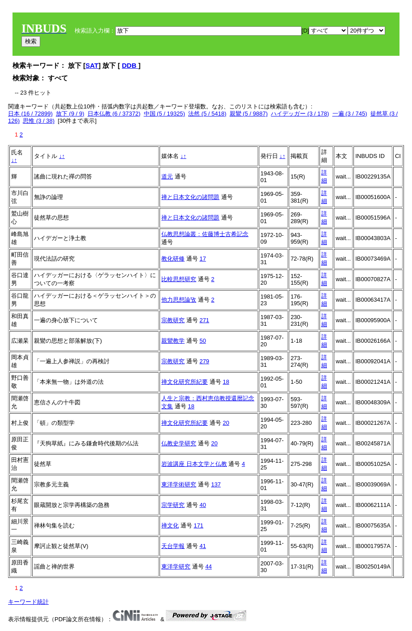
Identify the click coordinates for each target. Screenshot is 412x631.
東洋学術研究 (178, 484)
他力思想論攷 (178, 299)
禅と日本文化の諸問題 (190, 197)
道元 (167, 176)
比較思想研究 (178, 279)
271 (204, 320)
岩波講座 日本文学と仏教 (194, 464)
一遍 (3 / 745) (349, 113)
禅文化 (170, 525)
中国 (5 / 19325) (164, 113)
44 (208, 566)
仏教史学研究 (178, 443)
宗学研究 (173, 505)
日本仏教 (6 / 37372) (114, 113)
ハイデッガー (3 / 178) (300, 113)
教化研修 (173, 258)
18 (226, 381)
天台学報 (173, 546)
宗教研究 (173, 320)
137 (216, 484)
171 (198, 525)
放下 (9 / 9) (70, 113)
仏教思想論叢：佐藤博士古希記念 (204, 234)
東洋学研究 (175, 566)
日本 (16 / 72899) (30, 113)
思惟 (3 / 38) (39, 120)
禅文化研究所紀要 (184, 381)
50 (202, 340)
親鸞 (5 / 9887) (249, 113)
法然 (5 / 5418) (207, 113)
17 (202, 258)
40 (202, 505)
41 (202, 546)
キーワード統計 (28, 601)
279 (204, 361)
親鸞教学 (173, 340)
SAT (91, 65)
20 (226, 422)
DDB (130, 65)
